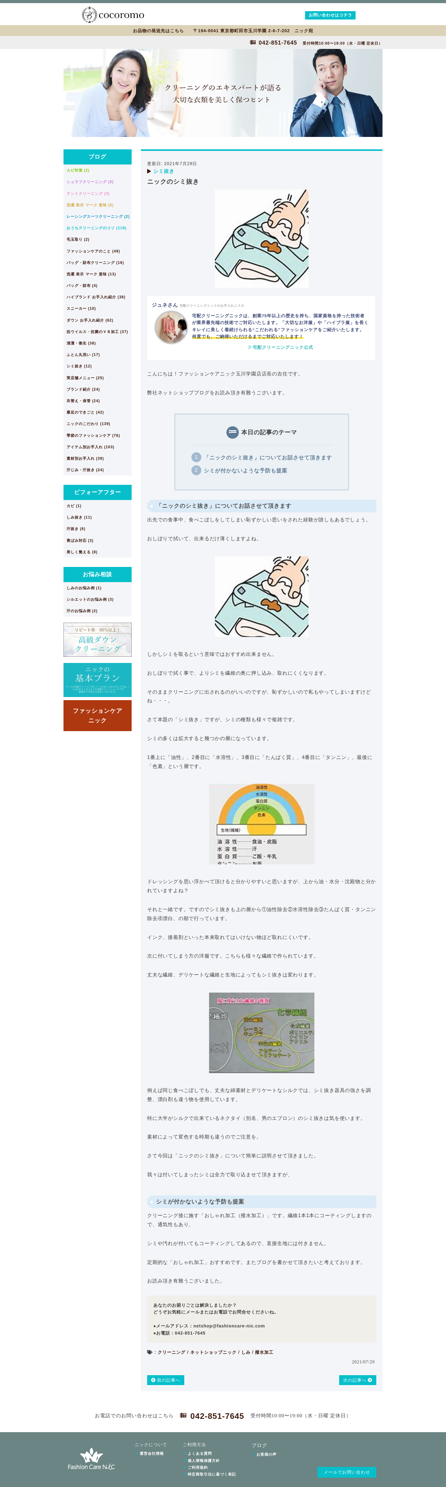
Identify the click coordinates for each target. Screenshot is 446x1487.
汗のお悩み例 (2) (82, 611)
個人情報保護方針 (204, 1460)
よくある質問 (200, 1453)
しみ (246, 1352)
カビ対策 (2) (78, 170)
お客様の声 (266, 1454)
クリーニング (172, 1352)
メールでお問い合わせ (347, 1472)
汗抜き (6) (76, 529)
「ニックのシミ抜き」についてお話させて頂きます (268, 458)
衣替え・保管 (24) (83, 401)
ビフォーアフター (97, 492)
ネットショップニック (213, 1352)
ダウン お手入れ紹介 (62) (90, 320)
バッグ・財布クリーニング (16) (95, 263)
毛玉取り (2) (78, 239)
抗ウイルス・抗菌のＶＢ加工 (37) (97, 332)
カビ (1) (74, 506)
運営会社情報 (152, 1453)
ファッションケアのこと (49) (93, 251)
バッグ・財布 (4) (82, 285)
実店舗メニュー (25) (85, 378)
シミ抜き (163, 171)
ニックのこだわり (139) (88, 424)
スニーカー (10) (81, 308)
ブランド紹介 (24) (83, 389)
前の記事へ (166, 1380)
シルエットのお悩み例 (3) (90, 599)
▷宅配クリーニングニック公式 (280, 347)
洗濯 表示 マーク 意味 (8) (90, 205)
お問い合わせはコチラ (330, 15)
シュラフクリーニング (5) (90, 182)
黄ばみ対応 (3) (80, 540)
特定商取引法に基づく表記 (212, 1474)
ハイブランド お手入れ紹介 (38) (96, 297)
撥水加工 (264, 1352)
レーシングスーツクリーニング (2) (98, 216)
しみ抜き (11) (79, 517)
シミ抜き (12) (79, 366)
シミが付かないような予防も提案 (245, 471)
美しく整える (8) (82, 552)
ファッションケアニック (97, 715)
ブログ (97, 157)
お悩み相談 (97, 574)
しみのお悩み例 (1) (84, 588)
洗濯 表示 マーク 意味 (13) (91, 274)
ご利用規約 (198, 1467)
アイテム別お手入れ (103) (90, 447)
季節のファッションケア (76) (93, 435)
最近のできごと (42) (85, 412)
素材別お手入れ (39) (85, 458)
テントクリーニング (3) (88, 193)
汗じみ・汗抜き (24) (85, 470)
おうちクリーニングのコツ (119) (96, 228)
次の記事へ (358, 1380)
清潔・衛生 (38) (81, 343)
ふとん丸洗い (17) (83, 355)
